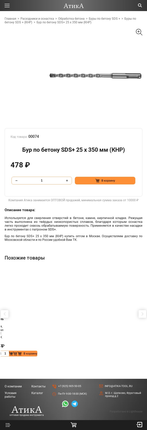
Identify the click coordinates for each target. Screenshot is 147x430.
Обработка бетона (71, 18)
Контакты (38, 368)
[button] (4, 305)
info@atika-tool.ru (118, 367)
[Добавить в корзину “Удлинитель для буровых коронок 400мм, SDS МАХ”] (124, 335)
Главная (10, 18)
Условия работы (10, 376)
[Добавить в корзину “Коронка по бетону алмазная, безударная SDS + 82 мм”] (53, 335)
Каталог (37, 375)
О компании (13, 368)
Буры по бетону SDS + (104, 18)
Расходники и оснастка (37, 18)
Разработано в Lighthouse (126, 393)
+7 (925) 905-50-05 (69, 367)
